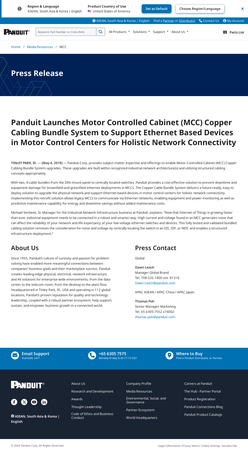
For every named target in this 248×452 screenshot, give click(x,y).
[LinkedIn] (44, 406)
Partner (168, 21)
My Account (233, 21)
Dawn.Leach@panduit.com (155, 283)
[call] (92, 355)
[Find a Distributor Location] (169, 355)
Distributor (187, 21)
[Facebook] (14, 406)
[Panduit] (17, 31)
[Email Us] (15, 355)
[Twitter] (24, 406)
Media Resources (40, 47)
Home (16, 47)
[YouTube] (34, 406)
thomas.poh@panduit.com (155, 317)
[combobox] (66, 32)
